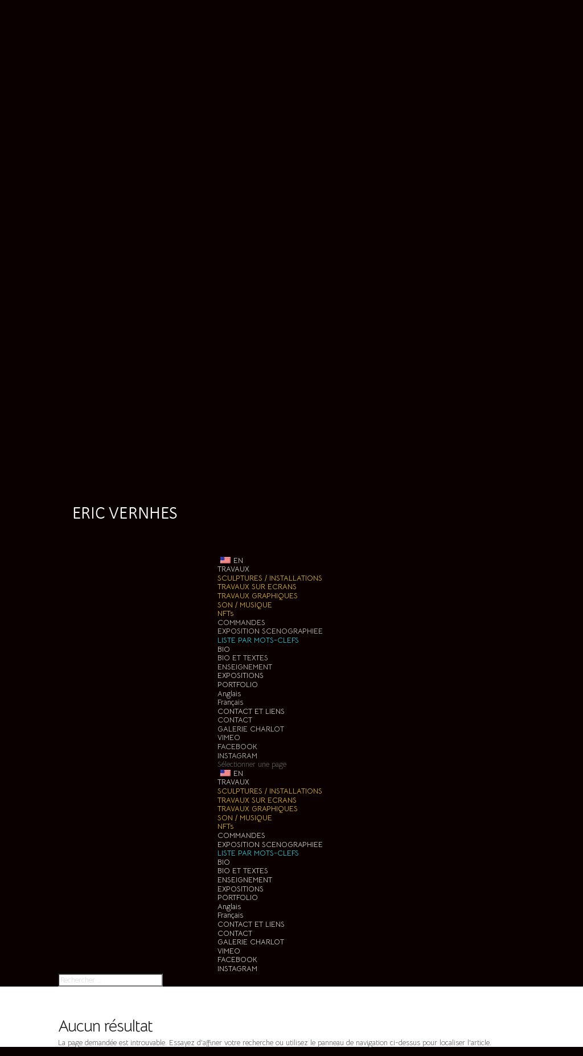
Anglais (229, 693)
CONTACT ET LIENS (251, 924)
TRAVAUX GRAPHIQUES (257, 596)
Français (230, 702)
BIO (223, 862)
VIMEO (228, 737)
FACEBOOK (237, 746)
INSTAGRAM (237, 756)
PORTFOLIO (237, 897)
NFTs (225, 613)
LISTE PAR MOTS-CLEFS (258, 640)
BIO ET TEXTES (242, 658)
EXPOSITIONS (240, 889)
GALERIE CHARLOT (250, 729)
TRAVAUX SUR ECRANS (257, 586)
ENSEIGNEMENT (244, 667)
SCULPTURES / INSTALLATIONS (269, 578)
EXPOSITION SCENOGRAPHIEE (270, 631)
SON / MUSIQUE (244, 605)
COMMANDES (241, 622)
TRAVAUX (233, 782)
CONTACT (234, 720)
